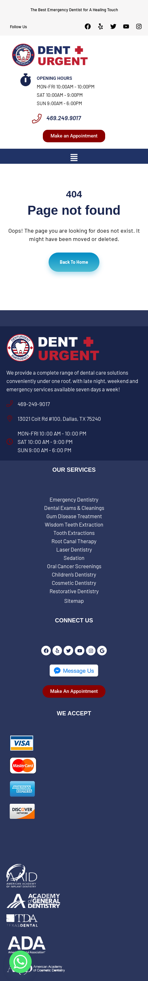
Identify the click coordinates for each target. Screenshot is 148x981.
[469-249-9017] (9, 404)
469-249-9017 (34, 404)
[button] (73, 157)
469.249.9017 (63, 117)
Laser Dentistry (74, 549)
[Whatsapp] (20, 962)
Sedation (74, 557)
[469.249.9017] (37, 118)
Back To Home (74, 262)
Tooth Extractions (74, 532)
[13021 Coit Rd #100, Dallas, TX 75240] (9, 418)
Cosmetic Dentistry (74, 582)
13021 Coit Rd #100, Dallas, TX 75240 (59, 418)
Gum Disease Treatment (74, 516)
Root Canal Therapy (74, 541)
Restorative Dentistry (74, 591)
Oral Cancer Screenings (74, 566)
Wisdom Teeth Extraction (74, 524)
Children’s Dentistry (74, 574)
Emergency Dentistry (74, 499)
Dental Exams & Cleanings (74, 507)
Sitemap (74, 600)
